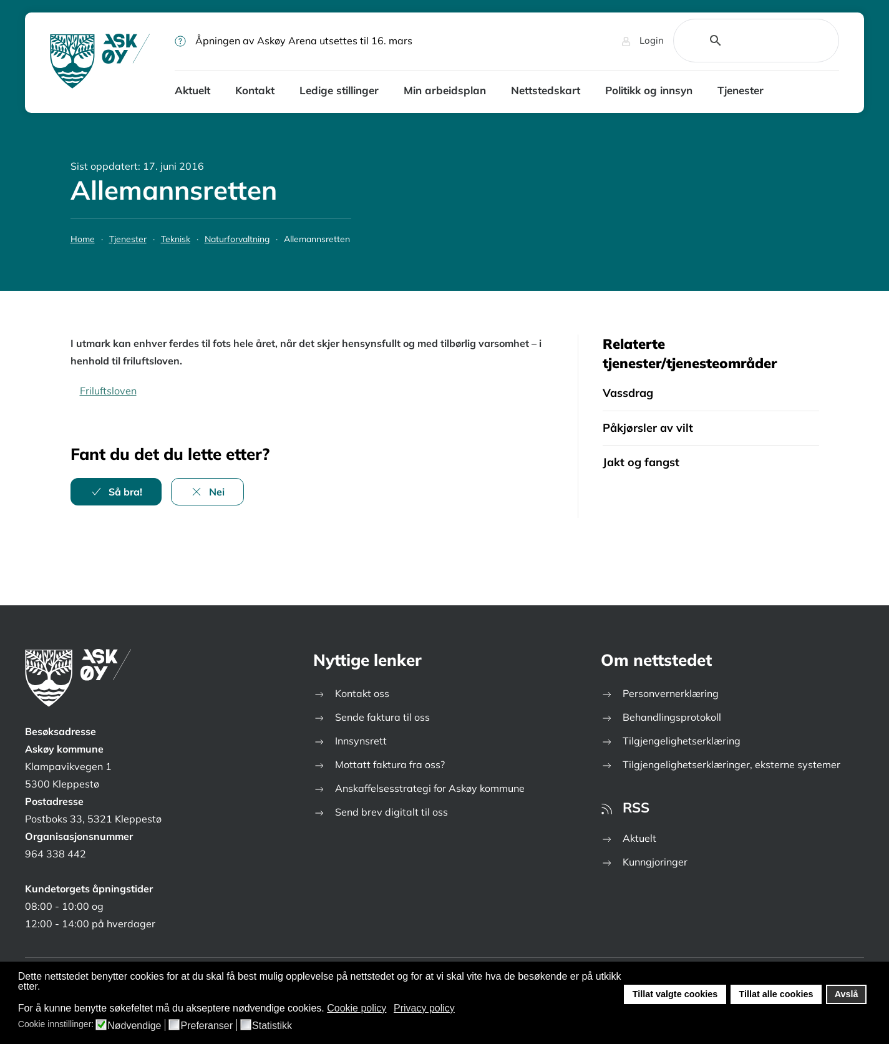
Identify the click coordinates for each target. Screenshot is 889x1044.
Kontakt (254, 90)
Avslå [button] (846, 994)
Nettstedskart (545, 90)
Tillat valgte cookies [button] (675, 994)
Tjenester (740, 90)
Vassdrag (628, 393)
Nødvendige (134, 1026)
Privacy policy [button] (424, 1008)
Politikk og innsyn (648, 90)
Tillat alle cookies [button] (776, 994)
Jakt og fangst (641, 462)
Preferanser (206, 1026)
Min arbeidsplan (445, 90)
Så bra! (116, 491)
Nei (207, 491)
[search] (741, 40)
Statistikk (272, 1026)
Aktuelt (192, 90)
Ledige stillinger (339, 90)
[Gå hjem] (100, 62)
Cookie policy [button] (356, 1008)
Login (642, 40)
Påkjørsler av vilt (648, 428)
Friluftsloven (108, 390)
